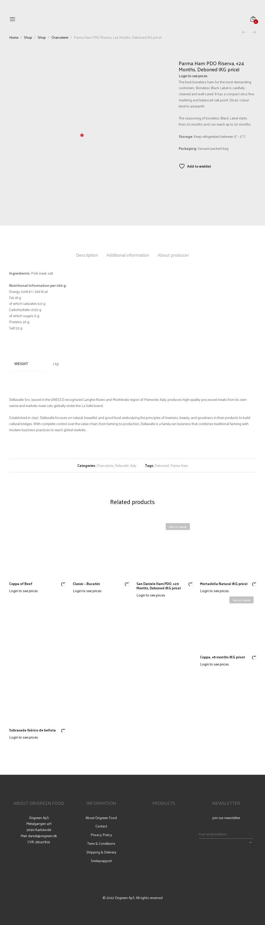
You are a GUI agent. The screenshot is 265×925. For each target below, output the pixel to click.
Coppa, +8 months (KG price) (222, 657)
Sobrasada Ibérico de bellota (32, 730)
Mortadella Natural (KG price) (223, 583)
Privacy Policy (101, 835)
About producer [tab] (173, 255)
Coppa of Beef (20, 583)
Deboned (162, 465)
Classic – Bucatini (86, 583)
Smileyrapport (101, 861)
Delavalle (122, 465)
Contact (101, 826)
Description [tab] (87, 255)
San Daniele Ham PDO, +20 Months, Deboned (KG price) (158, 585)
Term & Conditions (101, 843)
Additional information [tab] (127, 255)
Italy (133, 465)
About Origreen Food (101, 818)
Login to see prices (193, 76)
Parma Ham (179, 465)
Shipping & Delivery (101, 852)
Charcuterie (104, 465)
